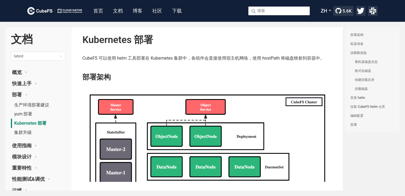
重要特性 (24, 168)
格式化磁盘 (363, 71)
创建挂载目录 (364, 80)
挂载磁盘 (361, 89)
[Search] (279, 11)
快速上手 (24, 83)
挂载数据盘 (358, 53)
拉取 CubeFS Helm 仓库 (367, 107)
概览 (19, 72)
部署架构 (357, 35)
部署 (20, 94)
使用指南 (24, 145)
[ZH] (326, 11)
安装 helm (357, 98)
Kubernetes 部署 (30, 123)
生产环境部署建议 (31, 105)
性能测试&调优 (31, 179)
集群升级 (23, 132)
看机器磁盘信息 (366, 62)
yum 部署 (23, 114)
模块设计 (24, 157)
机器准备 (357, 44)
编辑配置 (357, 116)
